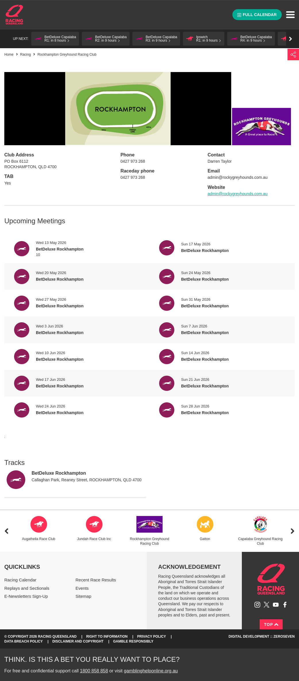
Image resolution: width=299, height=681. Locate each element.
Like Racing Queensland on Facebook (285, 605)
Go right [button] (290, 39)
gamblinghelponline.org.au (151, 670)
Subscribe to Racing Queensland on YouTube (276, 605)
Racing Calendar (20, 579)
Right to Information (107, 637)
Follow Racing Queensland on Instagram (257, 605)
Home (14, 15)
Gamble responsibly (133, 641)
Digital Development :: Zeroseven (262, 637)
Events (82, 588)
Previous (6, 531)
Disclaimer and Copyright (77, 641)
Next (292, 531)
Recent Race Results (96, 579)
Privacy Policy (151, 637)
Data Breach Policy (23, 641)
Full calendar (257, 14)
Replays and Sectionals (26, 588)
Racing (25, 55)
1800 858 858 (94, 670)
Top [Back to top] (271, 624)
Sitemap (83, 596)
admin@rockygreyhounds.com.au (238, 193)
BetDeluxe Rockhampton (59, 473)
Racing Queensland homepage (271, 579)
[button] (55, 39)
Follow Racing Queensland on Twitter (266, 605)
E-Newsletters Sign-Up (26, 596)
